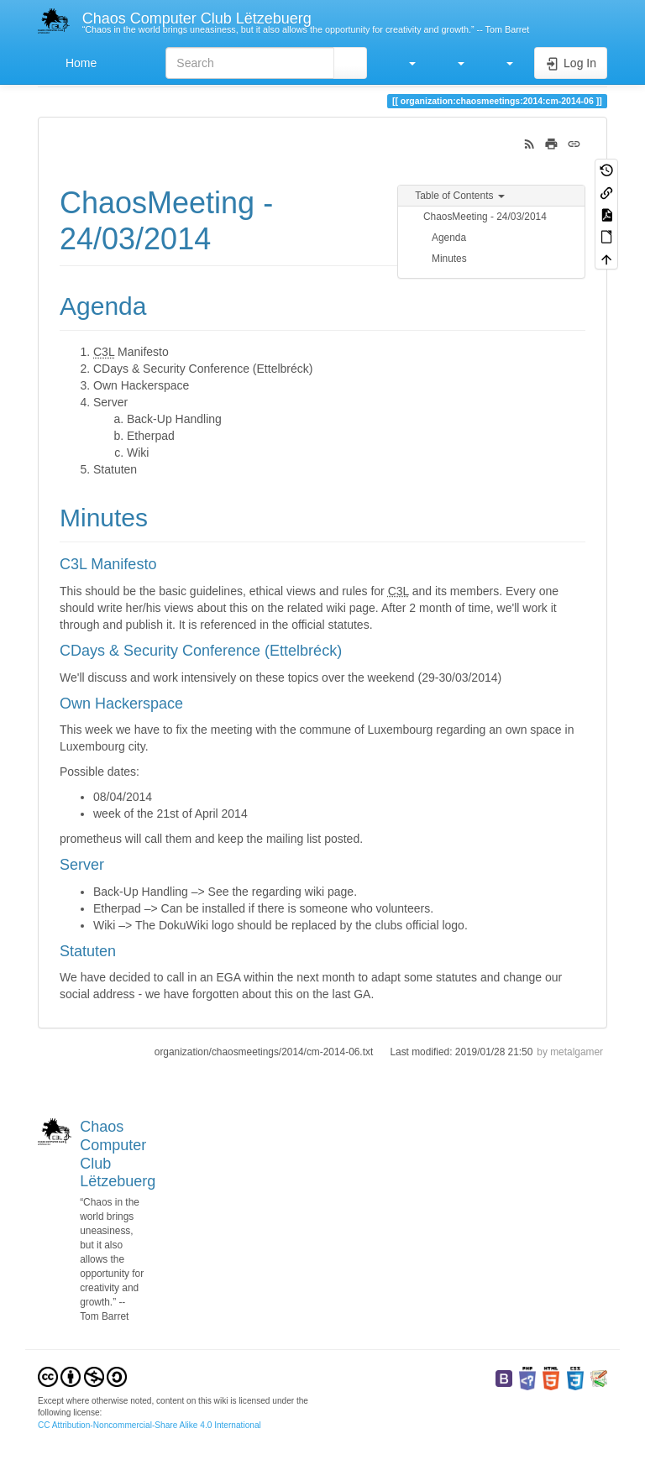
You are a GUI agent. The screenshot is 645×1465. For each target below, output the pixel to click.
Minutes (449, 258)
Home (79, 63)
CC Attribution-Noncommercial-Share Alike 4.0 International (149, 1425)
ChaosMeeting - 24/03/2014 (485, 216)
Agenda (449, 237)
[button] (404, 63)
